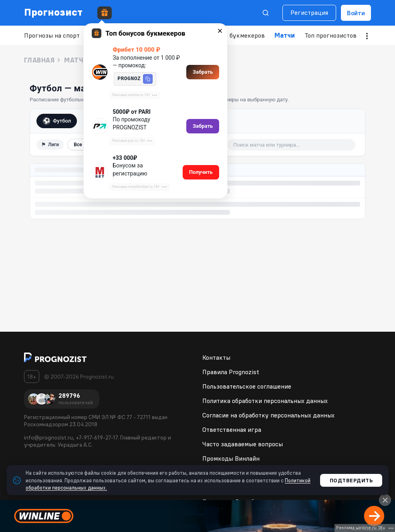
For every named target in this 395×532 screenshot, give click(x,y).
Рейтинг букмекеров (234, 35)
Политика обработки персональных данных (265, 401)
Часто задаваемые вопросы (242, 444)
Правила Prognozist (230, 372)
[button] (148, 79)
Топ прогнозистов (330, 35)
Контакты (216, 357)
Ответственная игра (231, 429)
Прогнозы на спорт (52, 35)
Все (78, 144)
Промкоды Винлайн (231, 458)
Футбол (56, 121)
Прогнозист (53, 12)
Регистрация (309, 12)
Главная (39, 60)
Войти (356, 13)
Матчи (284, 35)
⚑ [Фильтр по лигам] (50, 144)
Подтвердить (351, 480)
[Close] (385, 500)
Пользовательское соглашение (246, 386)
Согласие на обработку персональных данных (268, 415)
